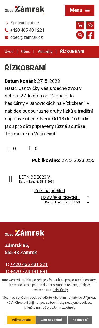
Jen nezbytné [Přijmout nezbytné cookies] (51, 320)
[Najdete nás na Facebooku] (90, 36)
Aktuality (45, 51)
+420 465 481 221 (29, 264)
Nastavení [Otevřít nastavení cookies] (79, 320)
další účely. (60, 290)
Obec (25, 51)
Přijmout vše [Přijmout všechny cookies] (21, 320)
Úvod (9, 51)
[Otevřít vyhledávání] (80, 35)
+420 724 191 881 (29, 271)
